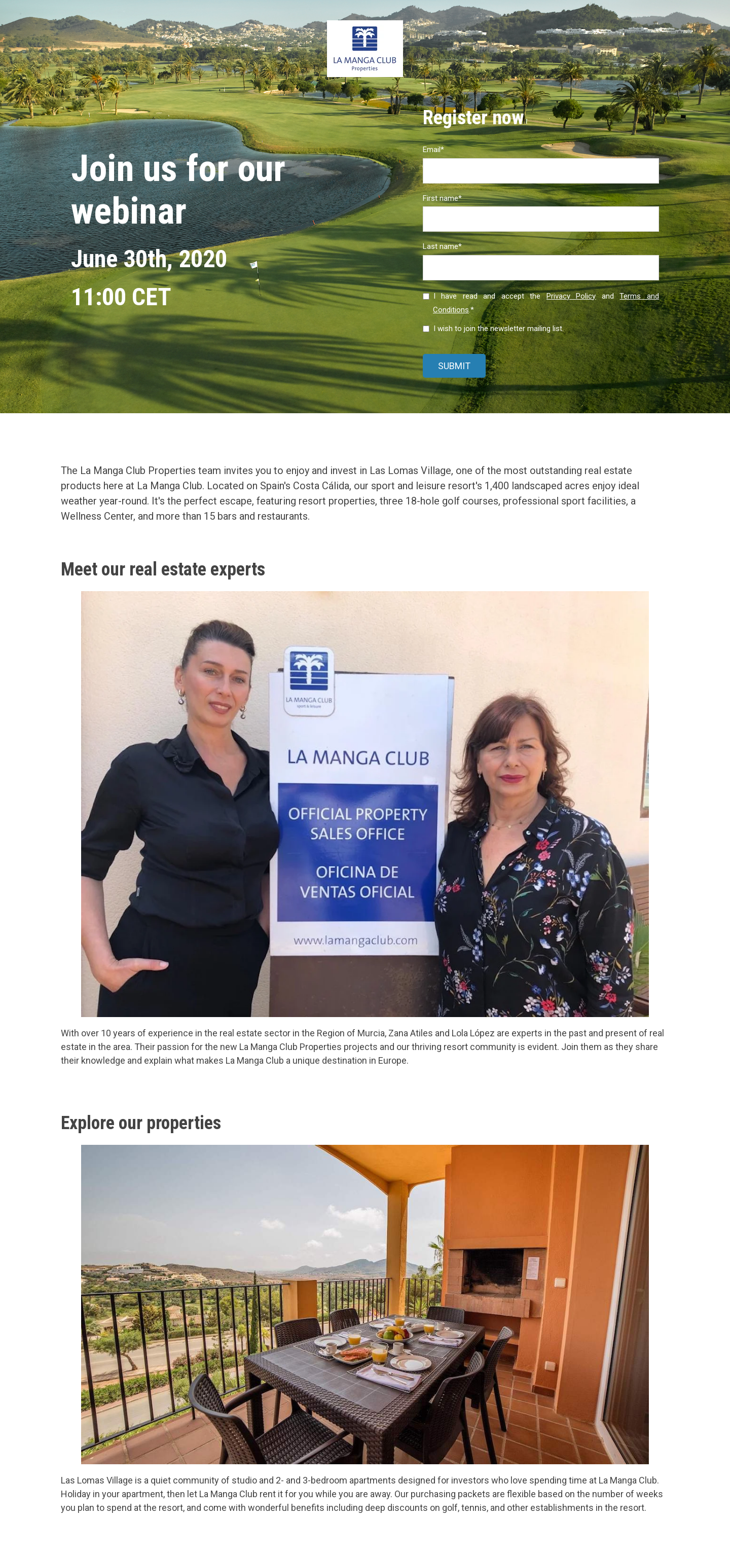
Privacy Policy (571, 296)
